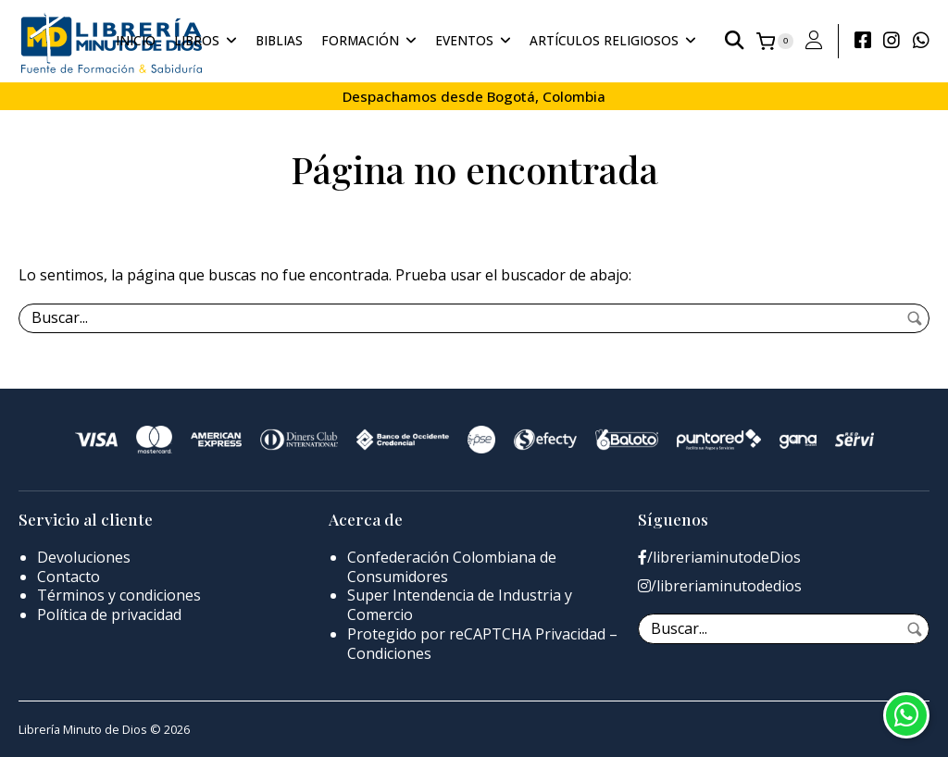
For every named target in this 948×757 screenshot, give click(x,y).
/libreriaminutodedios (720, 586)
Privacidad (570, 634)
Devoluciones (84, 557)
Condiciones (389, 653)
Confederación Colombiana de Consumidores (451, 567)
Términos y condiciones (119, 595)
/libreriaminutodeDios (719, 557)
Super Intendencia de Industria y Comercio (459, 605)
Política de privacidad (109, 614)
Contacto (68, 576)
